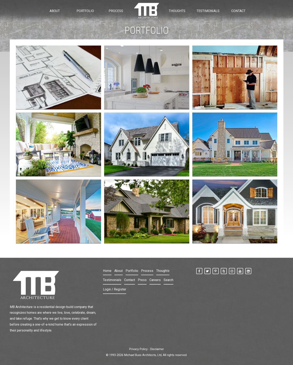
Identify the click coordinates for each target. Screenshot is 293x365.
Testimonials (112, 280)
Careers (155, 280)
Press (142, 280)
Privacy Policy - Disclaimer (146, 349)
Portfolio (132, 271)
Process (147, 271)
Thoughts (162, 271)
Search (168, 280)
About (118, 271)
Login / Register (114, 289)
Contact (129, 280)
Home (107, 271)
